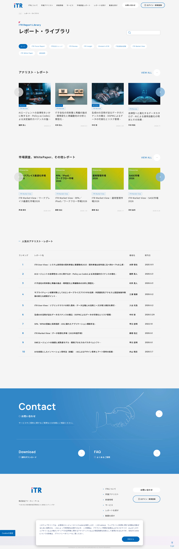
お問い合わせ (130, 5)
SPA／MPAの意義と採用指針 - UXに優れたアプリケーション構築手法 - (65, 323)
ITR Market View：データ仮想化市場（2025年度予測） (59, 333)
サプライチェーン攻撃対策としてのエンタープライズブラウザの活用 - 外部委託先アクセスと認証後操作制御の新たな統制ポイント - (80, 294)
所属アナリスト (47, 5)
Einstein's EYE (104, 46)
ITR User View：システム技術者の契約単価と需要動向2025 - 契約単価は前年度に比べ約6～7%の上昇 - (79, 264)
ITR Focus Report (38, 46)
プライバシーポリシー (63, 533)
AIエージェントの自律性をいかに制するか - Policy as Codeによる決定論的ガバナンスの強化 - (75, 273)
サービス (70, 5)
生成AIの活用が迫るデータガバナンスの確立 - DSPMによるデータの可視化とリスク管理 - (73, 314)
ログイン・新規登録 (154, 5)
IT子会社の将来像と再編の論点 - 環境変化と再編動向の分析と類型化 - (64, 283)
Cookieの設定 (7, 533)
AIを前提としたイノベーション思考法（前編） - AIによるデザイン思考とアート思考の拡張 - (74, 351)
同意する (131, 539)
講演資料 (42, 53)
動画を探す (113, 5)
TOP (20, 13)
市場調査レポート (83, 5)
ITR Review (73, 46)
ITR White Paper (27, 53)
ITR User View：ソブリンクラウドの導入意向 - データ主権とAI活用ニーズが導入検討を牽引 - (75, 305)
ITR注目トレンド (57, 46)
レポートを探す (100, 5)
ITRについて (33, 5)
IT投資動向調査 (121, 46)
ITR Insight (88, 46)
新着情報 (59, 5)
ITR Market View (139, 46)
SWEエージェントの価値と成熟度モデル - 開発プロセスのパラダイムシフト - (67, 342)
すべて (23, 46)
